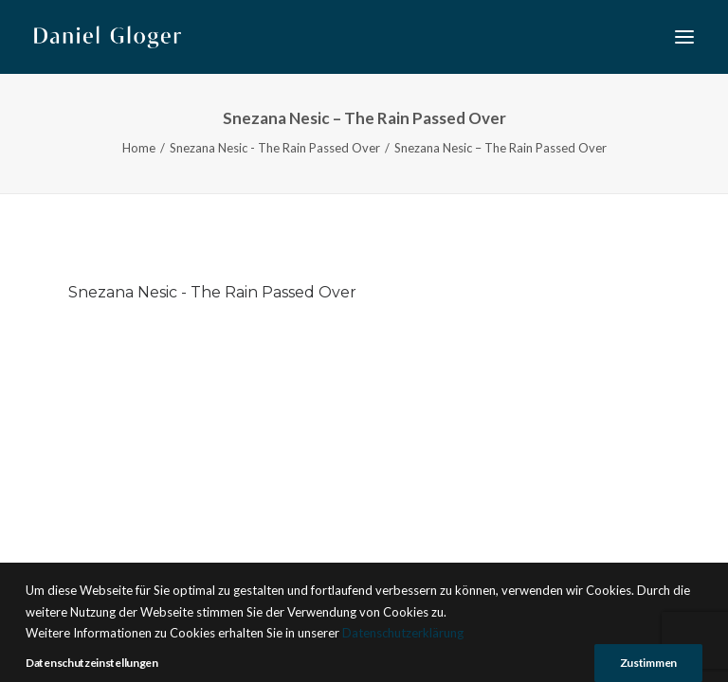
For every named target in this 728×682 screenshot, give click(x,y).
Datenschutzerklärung (403, 665)
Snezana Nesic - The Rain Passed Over (275, 147)
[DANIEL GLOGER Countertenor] (107, 37)
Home (138, 147)
